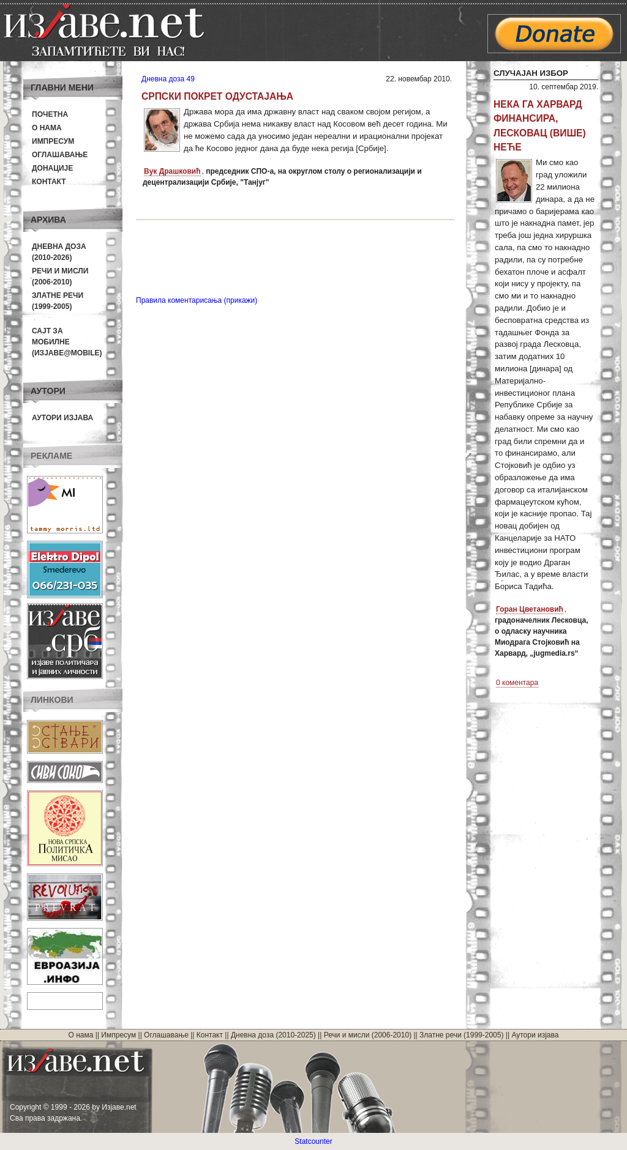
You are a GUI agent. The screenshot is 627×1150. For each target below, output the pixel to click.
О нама (47, 128)
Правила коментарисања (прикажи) (196, 300)
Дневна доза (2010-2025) (273, 1035)
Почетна (50, 114)
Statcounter (313, 1141)
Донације (52, 168)
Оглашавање (60, 154)
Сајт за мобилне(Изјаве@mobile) (67, 342)
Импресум (53, 141)
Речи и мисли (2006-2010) (367, 1035)
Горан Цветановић (529, 609)
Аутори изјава (62, 418)
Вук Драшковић (172, 171)
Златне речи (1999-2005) (461, 1035)
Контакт (49, 181)
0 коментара (517, 682)
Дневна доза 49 (168, 79)
